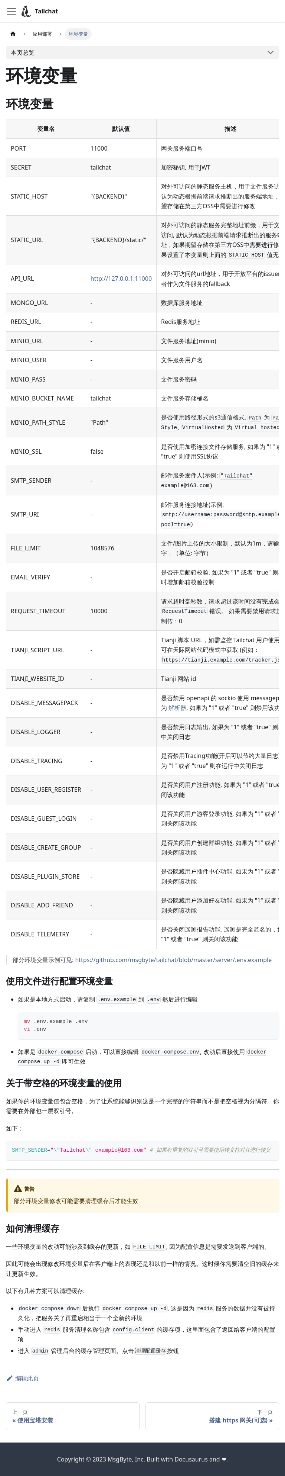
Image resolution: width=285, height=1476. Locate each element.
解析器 (177, 708)
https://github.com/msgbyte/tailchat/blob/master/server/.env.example (173, 960)
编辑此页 (22, 1378)
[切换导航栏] (11, 11)
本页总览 (23, 52)
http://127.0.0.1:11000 (121, 278)
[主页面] (13, 34)
